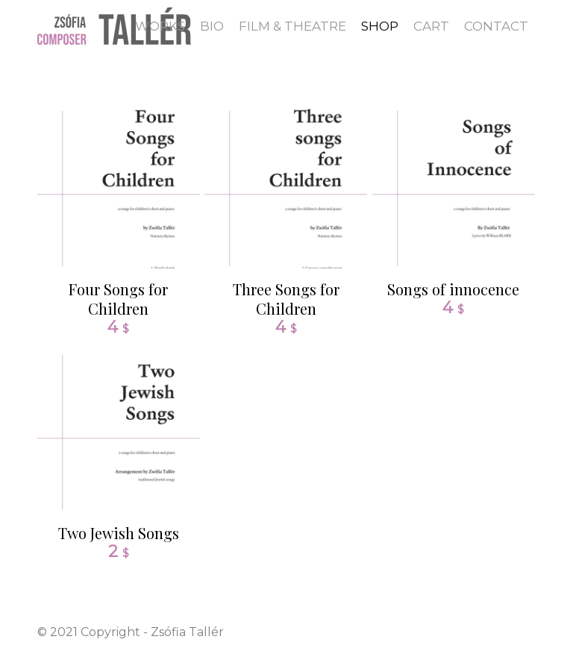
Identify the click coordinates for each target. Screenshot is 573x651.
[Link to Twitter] (502, 631)
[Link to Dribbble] (524, 631)
